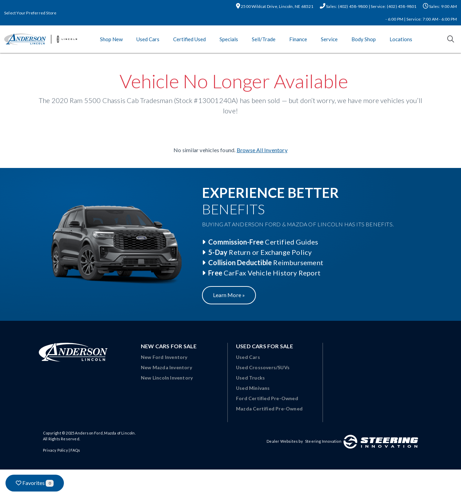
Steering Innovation (323, 441)
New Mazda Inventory (166, 367)
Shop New (111, 39)
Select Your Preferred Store (30, 12)
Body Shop (363, 39)
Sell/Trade (264, 39)
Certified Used (189, 39)
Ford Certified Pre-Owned (267, 398)
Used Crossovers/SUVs (263, 367)
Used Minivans (253, 388)
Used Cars (147, 39)
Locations (401, 39)
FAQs (75, 450)
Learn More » (229, 295)
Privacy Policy (55, 450)
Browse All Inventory (262, 150)
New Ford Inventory (164, 357)
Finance (298, 39)
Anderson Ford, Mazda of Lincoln (105, 433)
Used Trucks (250, 378)
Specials (229, 39)
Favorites (35, 483)
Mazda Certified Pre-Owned (269, 408)
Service (329, 39)
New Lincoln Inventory (167, 378)
